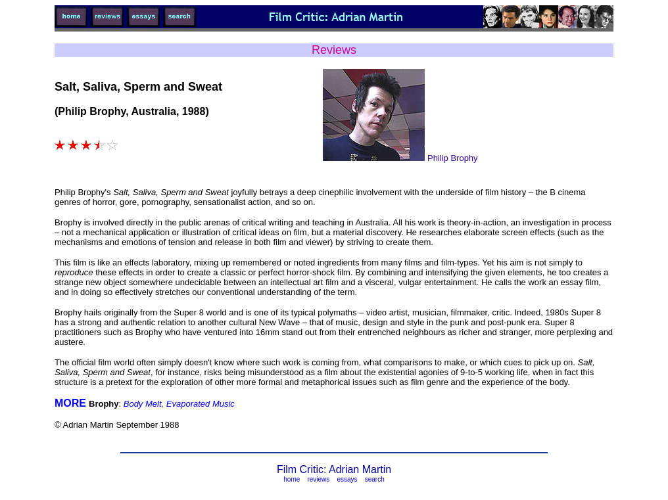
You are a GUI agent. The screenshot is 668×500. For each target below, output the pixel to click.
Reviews (334, 50)
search (375, 479)
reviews (318, 479)
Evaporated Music (200, 404)
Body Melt (143, 404)
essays (347, 479)
